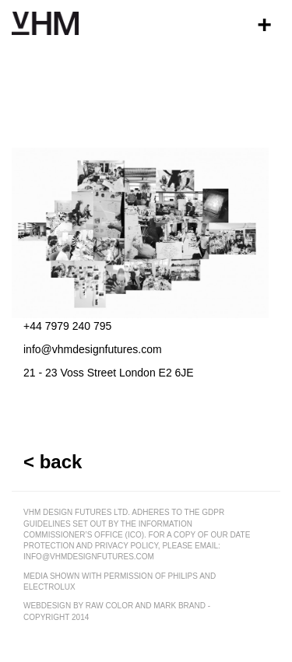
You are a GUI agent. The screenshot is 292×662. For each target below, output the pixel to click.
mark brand (179, 605)
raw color (109, 605)
